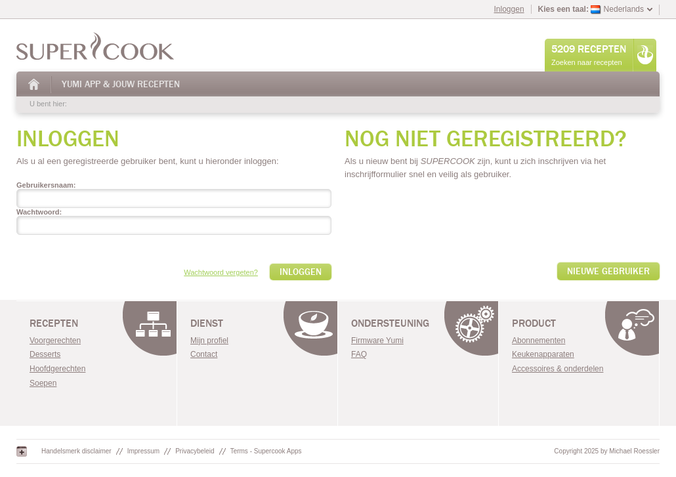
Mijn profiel (209, 340)
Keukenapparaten (543, 354)
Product (534, 323)
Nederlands (617, 9)
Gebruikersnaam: (45, 185)
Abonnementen (538, 340)
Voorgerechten (55, 340)
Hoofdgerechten (57, 368)
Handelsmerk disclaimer (76, 451)
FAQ (359, 354)
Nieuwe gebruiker (608, 271)
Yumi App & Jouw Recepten (121, 84)
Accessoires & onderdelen (557, 368)
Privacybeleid (194, 451)
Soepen (43, 383)
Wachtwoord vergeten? (221, 272)
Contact (203, 354)
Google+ (21, 451)
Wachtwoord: (39, 212)
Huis (34, 84)
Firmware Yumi (377, 340)
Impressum (143, 451)
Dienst (206, 323)
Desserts (45, 354)
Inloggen (509, 9)
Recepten (54, 323)
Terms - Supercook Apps (266, 451)
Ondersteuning (390, 323)
